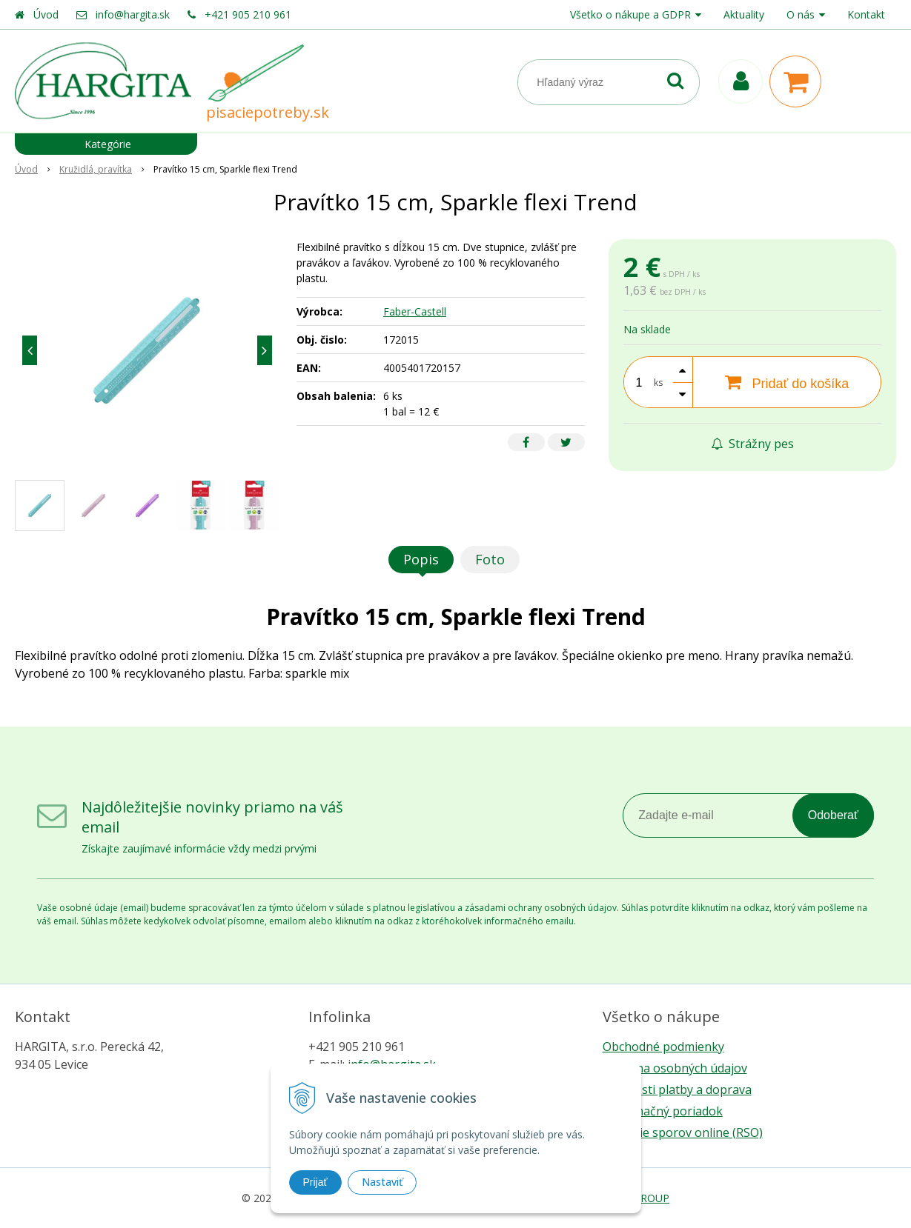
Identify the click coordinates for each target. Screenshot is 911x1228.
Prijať (315, 1182)
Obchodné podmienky (663, 1046)
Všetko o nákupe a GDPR (630, 14)
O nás (800, 14)
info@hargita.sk (133, 14)
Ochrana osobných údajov (675, 1068)
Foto (490, 559)
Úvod (46, 14)
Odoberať (833, 815)
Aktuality (743, 14)
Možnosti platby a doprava (677, 1089)
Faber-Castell (414, 311)
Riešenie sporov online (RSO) (683, 1132)
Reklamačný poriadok (663, 1111)
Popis (421, 559)
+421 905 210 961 (248, 14)
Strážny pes (752, 444)
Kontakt (866, 14)
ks (658, 382)
